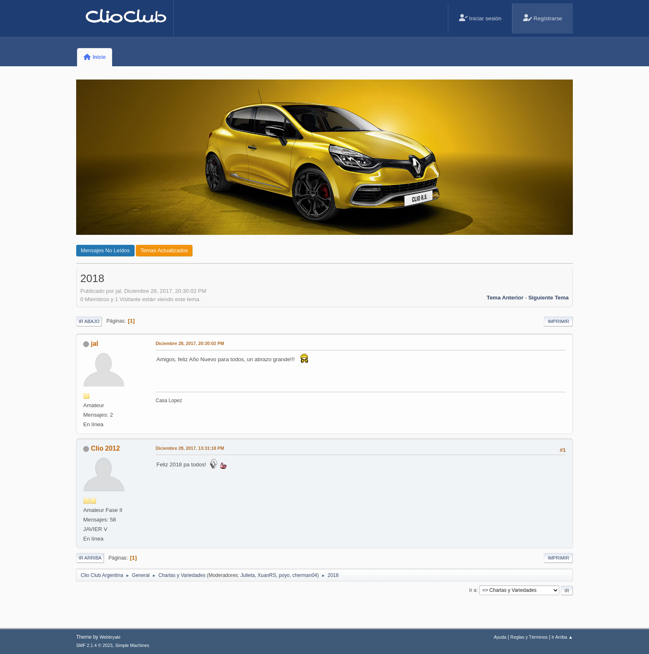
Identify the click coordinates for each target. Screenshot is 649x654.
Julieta (247, 575)
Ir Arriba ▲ (562, 637)
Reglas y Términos (529, 637)
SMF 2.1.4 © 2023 (94, 645)
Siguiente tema (548, 297)
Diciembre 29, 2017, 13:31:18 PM (190, 448)
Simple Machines (132, 645)
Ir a (472, 590)
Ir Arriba (90, 557)
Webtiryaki (110, 637)
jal (94, 343)
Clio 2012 (105, 448)
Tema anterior (505, 297)
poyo (284, 575)
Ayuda (500, 637)
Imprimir (558, 321)
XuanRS (266, 575)
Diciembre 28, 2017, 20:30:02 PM (190, 343)
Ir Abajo (89, 321)
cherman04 (304, 575)
